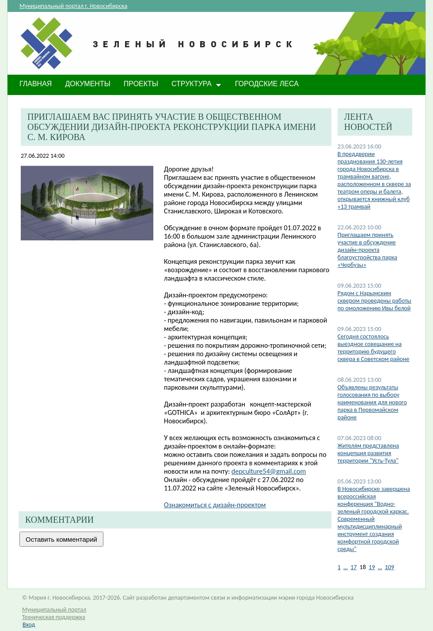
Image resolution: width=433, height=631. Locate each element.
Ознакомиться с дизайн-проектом (215, 505)
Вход (29, 624)
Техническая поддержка (53, 617)
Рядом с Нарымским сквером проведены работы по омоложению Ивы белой (374, 300)
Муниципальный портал (54, 609)
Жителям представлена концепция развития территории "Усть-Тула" (368, 453)
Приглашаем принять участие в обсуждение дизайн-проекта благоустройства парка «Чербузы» (367, 250)
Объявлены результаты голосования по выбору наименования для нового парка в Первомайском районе (372, 402)
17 (353, 567)
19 (371, 567)
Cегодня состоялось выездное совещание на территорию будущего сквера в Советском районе (374, 348)
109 (389, 567)
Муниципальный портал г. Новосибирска (73, 6)
